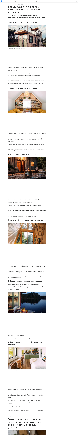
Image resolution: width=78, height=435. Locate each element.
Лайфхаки (20, 416)
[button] (27, 36)
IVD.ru (19, 4)
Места (22, 4)
